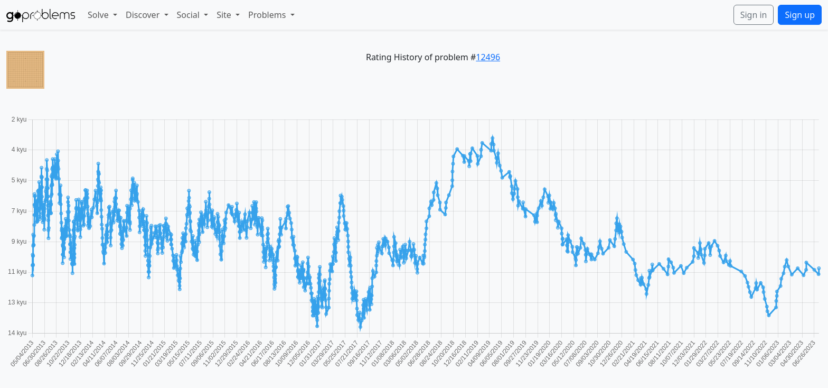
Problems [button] (268, 15)
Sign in (753, 15)
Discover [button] (144, 15)
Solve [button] (99, 15)
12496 (488, 57)
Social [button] (189, 15)
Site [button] (225, 15)
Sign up (800, 15)
